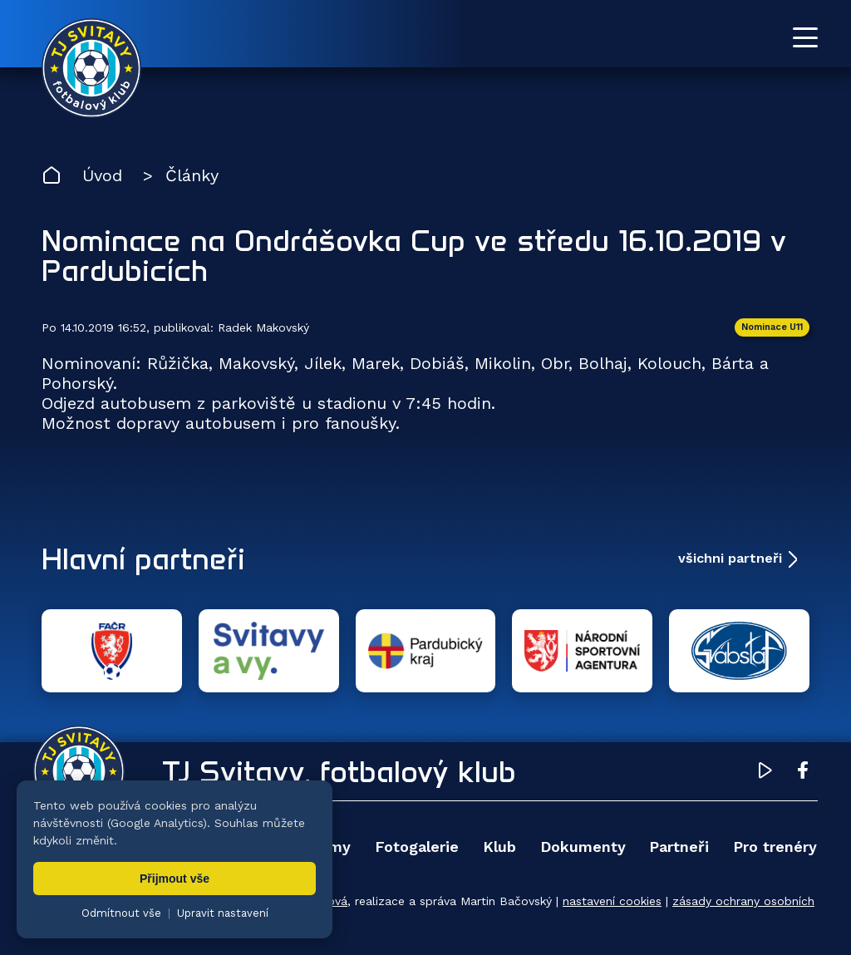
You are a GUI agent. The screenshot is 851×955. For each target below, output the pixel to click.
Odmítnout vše (121, 913)
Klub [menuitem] (499, 846)
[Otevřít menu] (805, 37)
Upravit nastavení (222, 913)
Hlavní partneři (143, 558)
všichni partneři (730, 558)
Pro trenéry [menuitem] (775, 846)
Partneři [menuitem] (679, 846)
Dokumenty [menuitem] (583, 846)
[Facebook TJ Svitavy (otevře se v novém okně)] (803, 773)
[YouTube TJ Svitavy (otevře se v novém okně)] (765, 773)
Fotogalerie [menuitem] (417, 846)
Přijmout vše (174, 878)
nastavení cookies (612, 901)
